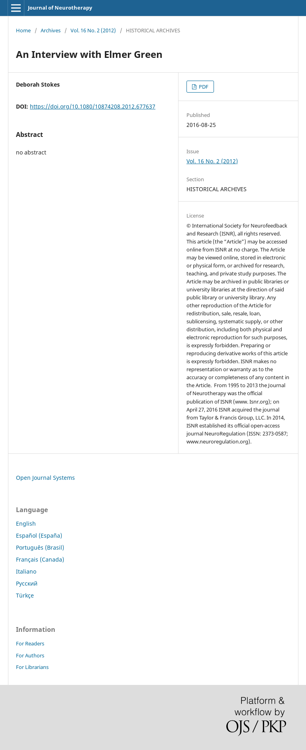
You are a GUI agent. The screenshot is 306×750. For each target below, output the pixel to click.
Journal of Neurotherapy (60, 7)
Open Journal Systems (45, 477)
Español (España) (39, 535)
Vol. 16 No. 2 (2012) (93, 30)
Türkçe (25, 595)
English (26, 523)
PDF (203, 86)
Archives (51, 30)
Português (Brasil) (40, 547)
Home (23, 30)
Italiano (26, 571)
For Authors (30, 655)
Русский (26, 583)
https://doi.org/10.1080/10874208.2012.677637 (92, 106)
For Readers (30, 643)
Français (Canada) (40, 559)
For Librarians (32, 667)
